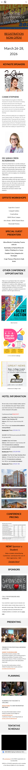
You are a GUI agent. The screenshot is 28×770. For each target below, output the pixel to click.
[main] (14, 16)
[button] (2, 2)
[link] (14, 744)
